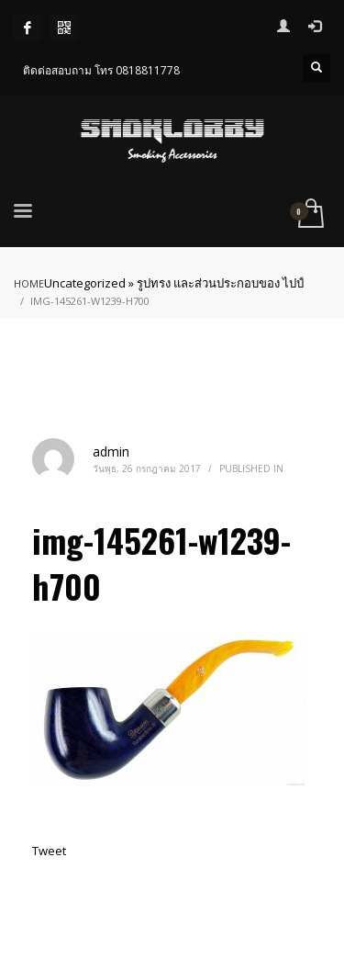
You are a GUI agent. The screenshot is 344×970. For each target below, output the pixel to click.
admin (111, 451)
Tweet (49, 850)
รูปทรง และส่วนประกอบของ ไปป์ (220, 283)
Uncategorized (85, 283)
